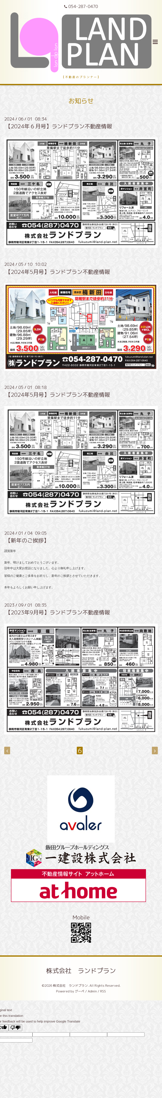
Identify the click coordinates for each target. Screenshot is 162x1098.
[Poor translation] (15, 1027)
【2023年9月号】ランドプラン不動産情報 (57, 612)
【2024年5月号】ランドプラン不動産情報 (57, 271)
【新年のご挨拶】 (27, 540)
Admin (92, 991)
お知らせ (81, 101)
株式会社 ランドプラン (81, 970)
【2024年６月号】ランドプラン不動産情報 (58, 126)
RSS (103, 991)
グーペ (79, 991)
